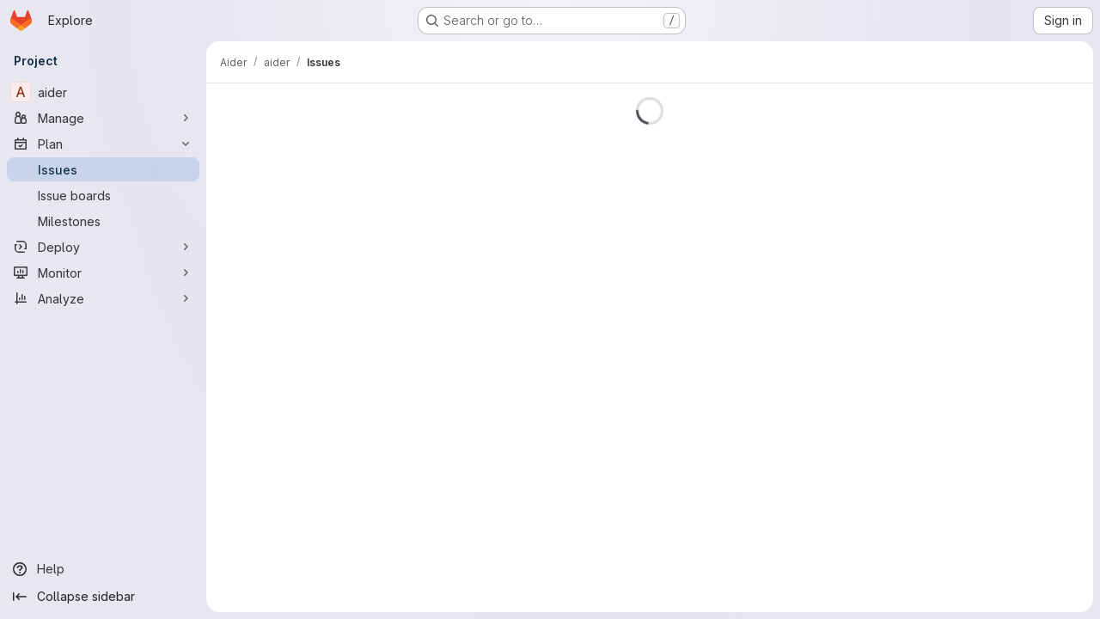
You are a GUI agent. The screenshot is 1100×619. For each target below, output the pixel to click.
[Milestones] (103, 221)
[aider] (103, 92)
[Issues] (103, 169)
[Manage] (103, 118)
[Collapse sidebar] (103, 597)
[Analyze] (103, 298)
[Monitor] (103, 272)
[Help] (103, 569)
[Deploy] (103, 247)
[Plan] (103, 144)
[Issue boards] (103, 195)
